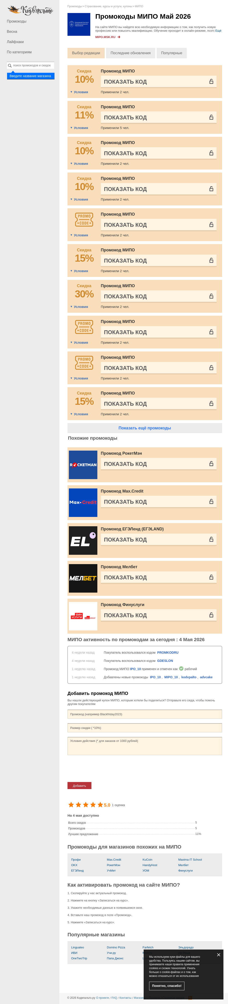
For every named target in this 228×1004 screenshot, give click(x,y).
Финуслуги (185, 870)
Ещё (218, 30)
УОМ (145, 870)
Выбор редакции (86, 53)
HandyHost (149, 865)
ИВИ (74, 953)
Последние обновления (130, 53)
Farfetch (147, 947)
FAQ (114, 997)
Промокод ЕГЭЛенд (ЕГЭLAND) (132, 529)
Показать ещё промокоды (145, 428)
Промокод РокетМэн (121, 453)
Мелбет (183, 865)
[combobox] (30, 65)
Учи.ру (111, 953)
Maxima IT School (190, 859)
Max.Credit (114, 859)
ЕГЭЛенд (77, 870)
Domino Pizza (116, 947)
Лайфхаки (15, 42)
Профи (76, 859)
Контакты (125, 997)
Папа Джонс (115, 958)
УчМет (111, 870)
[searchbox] (30, 65)
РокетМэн (113, 865)
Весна (12, 32)
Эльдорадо (186, 947)
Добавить (79, 785)
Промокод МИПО (118, 71)
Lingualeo (77, 947)
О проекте (102, 997)
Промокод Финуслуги (122, 604)
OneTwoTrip (79, 958)
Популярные (171, 53)
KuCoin (147, 859)
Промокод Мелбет (119, 567)
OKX (74, 865)
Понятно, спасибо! (166, 986)
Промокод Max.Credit (122, 491)
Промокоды (16, 21)
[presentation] (102, 768)
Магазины (140, 997)
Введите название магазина (30, 75)
